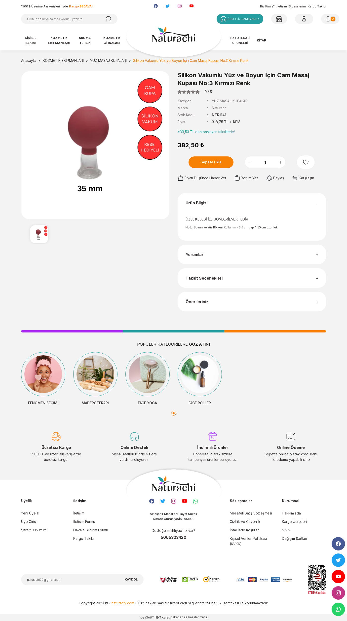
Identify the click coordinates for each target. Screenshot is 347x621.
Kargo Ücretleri (294, 521)
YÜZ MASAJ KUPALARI (230, 101)
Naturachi (219, 108)
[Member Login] (279, 19)
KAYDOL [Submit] (131, 579)
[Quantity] (265, 162)
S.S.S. (286, 530)
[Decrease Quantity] (250, 162)
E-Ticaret (163, 617)
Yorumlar (194, 254)
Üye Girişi (29, 521)
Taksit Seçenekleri (204, 278)
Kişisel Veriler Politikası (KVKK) (248, 541)
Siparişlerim (297, 6)
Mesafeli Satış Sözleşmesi (251, 513)
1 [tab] (173, 413)
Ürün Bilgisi (196, 202)
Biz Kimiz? (267, 6)
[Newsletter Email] (82, 579)
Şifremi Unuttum (33, 530)
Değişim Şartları (294, 538)
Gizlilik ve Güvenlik (245, 521)
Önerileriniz (197, 301)
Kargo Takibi (317, 6)
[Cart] (330, 19)
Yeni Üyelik (30, 513)
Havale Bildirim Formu (90, 530)
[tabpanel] (43, 379)
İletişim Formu (84, 521)
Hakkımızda (291, 513)
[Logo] (174, 36)
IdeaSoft (147, 617)
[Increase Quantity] (280, 162)
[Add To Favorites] (306, 162)
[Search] (69, 19)
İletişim (282, 6)
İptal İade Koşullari (245, 530)
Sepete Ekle (211, 162)
